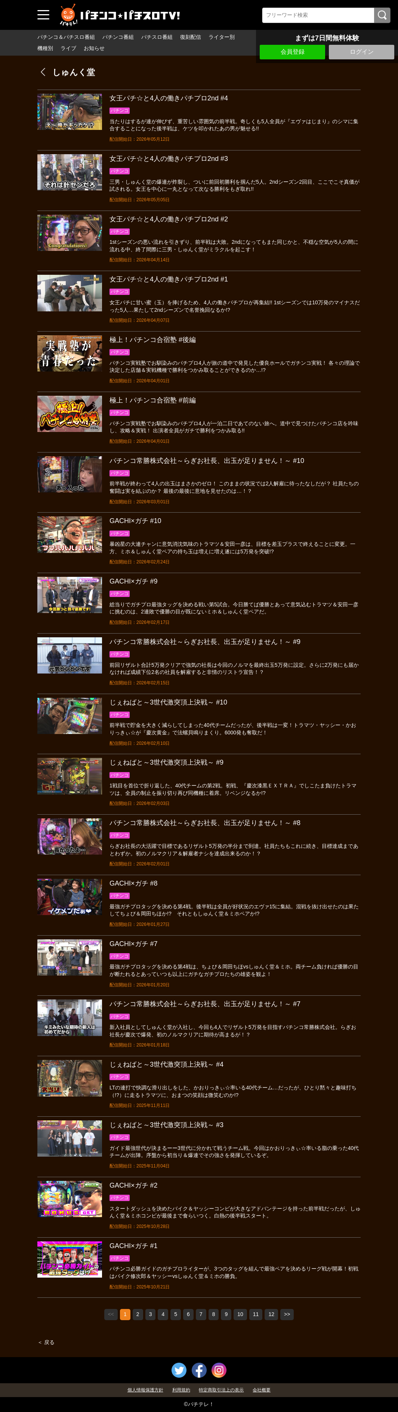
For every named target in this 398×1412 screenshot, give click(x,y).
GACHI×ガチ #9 (133, 581)
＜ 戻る (46, 1342)
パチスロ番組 (157, 37)
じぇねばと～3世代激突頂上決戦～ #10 (168, 702)
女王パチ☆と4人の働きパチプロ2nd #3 (168, 158)
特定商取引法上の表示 (221, 1390)
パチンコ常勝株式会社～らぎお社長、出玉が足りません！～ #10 (206, 460)
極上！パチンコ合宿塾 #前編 (152, 400)
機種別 (45, 48)
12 (271, 1314)
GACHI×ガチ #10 (135, 521)
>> (287, 1314)
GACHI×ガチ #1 (133, 1246)
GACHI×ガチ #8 (133, 883)
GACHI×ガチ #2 (133, 1185)
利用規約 (181, 1390)
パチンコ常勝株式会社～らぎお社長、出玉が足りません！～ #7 (204, 1004)
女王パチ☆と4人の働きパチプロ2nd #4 (168, 98)
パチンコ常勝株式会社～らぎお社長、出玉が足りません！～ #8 (204, 823)
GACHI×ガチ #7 (133, 944)
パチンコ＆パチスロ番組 (66, 37)
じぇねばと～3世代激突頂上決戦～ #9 (166, 762)
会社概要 (262, 1390)
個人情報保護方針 (145, 1390)
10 (240, 1314)
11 (256, 1314)
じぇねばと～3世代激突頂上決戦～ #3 (166, 1125)
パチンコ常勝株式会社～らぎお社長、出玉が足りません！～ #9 (204, 642)
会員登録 (293, 52)
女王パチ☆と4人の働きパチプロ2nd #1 (168, 279)
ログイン (362, 52)
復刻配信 (190, 37)
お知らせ (94, 48)
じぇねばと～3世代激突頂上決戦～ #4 (166, 1064)
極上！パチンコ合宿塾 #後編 (152, 339)
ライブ (68, 48)
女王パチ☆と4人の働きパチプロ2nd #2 (168, 219)
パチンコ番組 (118, 37)
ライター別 (222, 37)
